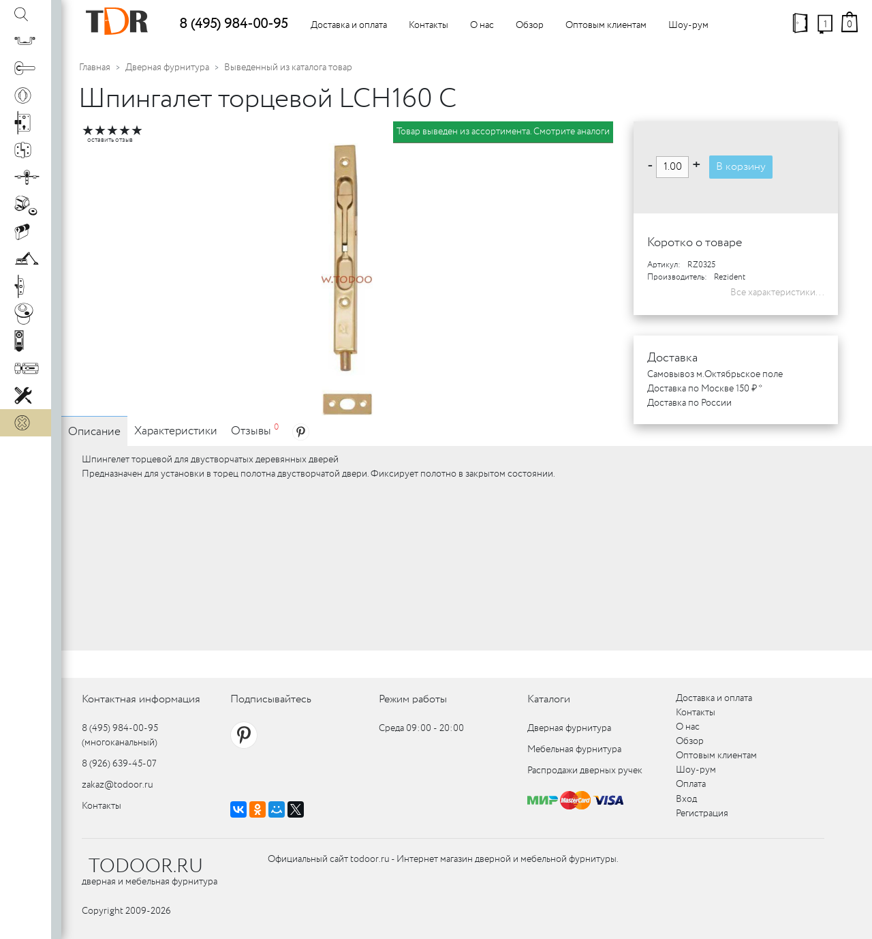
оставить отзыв (110, 140)
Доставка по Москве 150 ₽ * (704, 389)
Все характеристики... (777, 292)
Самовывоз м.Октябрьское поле (715, 374)
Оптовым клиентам (606, 25)
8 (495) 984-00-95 (233, 24)
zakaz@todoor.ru (117, 785)
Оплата (691, 784)
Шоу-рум (688, 25)
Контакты (428, 25)
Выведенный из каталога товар (288, 67)
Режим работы (413, 699)
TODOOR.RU (146, 866)
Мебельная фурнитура (574, 749)
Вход (686, 799)
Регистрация (702, 813)
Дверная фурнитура (167, 67)
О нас (482, 25)
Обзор (530, 25)
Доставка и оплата (349, 25)
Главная (94, 67)
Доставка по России (689, 403)
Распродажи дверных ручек (584, 770)
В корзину (741, 167)
